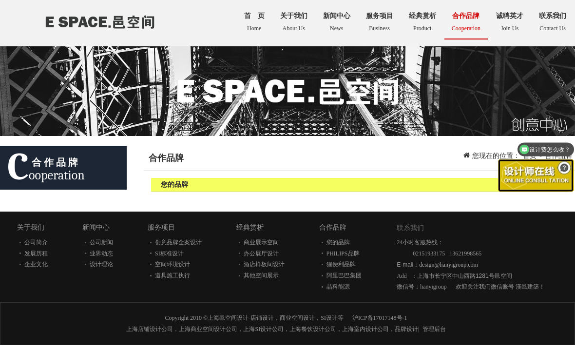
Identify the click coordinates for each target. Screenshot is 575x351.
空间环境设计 (172, 264)
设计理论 (101, 264)
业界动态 (101, 253)
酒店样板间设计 (264, 264)
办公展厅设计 (261, 253)
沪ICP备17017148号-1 (379, 317)
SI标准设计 (169, 253)
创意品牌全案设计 (178, 242)
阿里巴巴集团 (344, 275)
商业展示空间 (261, 242)
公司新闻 (101, 242)
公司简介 (36, 242)
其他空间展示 (261, 275)
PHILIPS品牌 (343, 253)
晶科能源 (338, 286)
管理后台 (434, 329)
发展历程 (36, 253)
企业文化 (36, 264)
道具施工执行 (172, 275)
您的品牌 (338, 242)
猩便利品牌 (341, 264)
